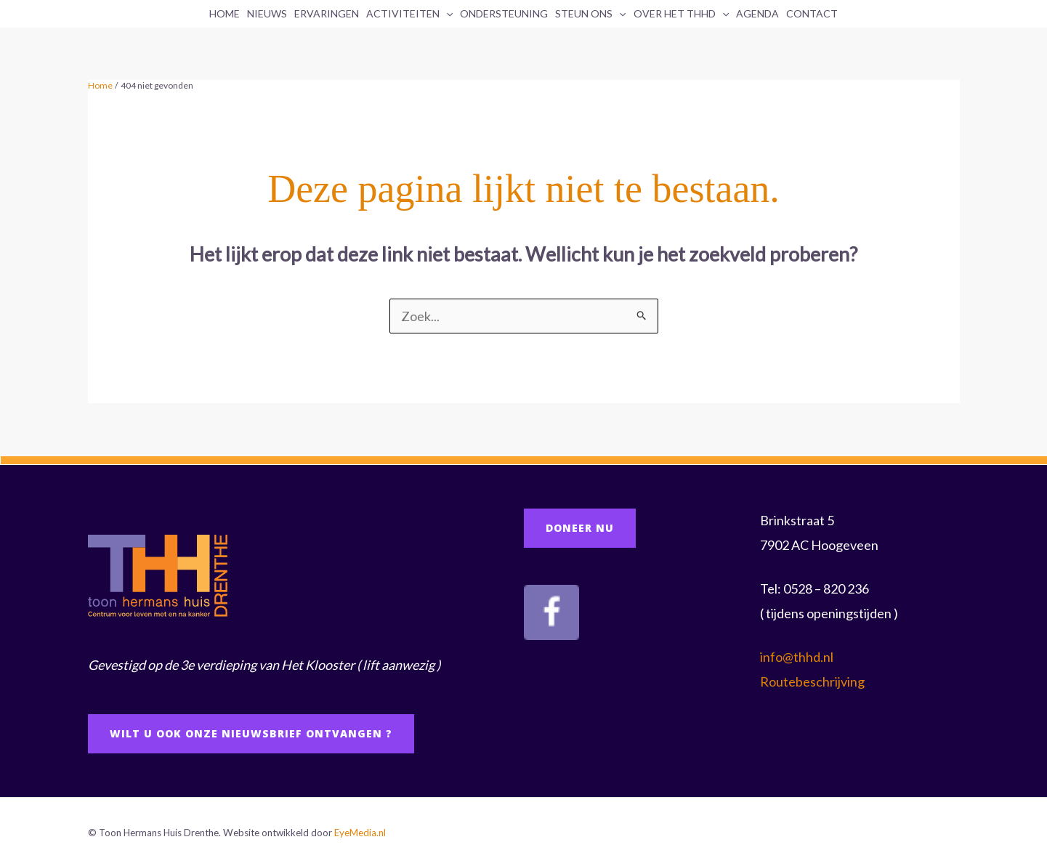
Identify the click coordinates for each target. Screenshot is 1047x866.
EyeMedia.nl (360, 832)
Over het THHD (681, 14)
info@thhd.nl (796, 657)
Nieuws (267, 13)
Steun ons (590, 14)
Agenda (757, 13)
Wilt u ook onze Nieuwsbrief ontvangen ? (251, 733)
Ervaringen (326, 13)
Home (224, 13)
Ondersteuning (504, 13)
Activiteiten (409, 14)
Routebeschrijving (812, 681)
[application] (446, 14)
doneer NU (580, 528)
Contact (812, 13)
